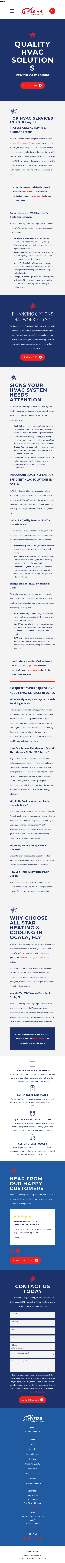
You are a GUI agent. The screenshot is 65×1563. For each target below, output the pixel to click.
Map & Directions (32, 1506)
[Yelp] (30, 1538)
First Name (15, 1314)
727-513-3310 (32, 1431)
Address (14, 1345)
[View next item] (18, 1251)
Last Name (14, 1322)
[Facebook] (24, 1538)
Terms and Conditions (32, 1483)
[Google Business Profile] (40, 1538)
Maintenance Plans (32, 1473)
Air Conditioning (32, 1454)
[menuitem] (21, 1558)
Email (13, 1337)
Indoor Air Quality (32, 1464)
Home (32, 1444)
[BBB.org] (35, 1538)
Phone (13, 1329)
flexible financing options (30, 957)
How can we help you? (19, 1361)
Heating (32, 1459)
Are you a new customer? (20, 1353)
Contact (32, 1478)
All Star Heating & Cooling (26, 143)
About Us (32, 1449)
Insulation (32, 1469)
